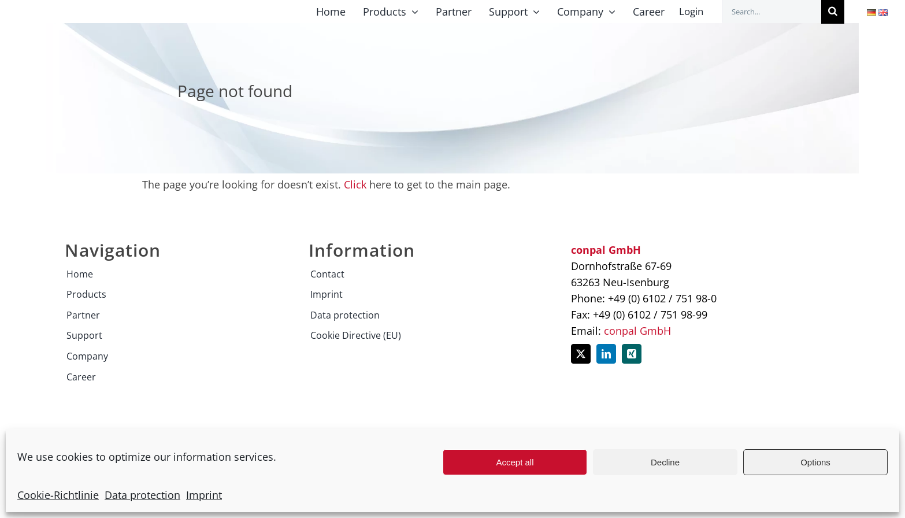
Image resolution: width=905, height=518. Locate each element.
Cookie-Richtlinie (58, 495)
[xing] (631, 354)
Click (355, 184)
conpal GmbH (637, 331)
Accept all (514, 462)
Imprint (204, 495)
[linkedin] (606, 354)
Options (815, 462)
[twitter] (581, 354)
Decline (665, 462)
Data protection (142, 495)
